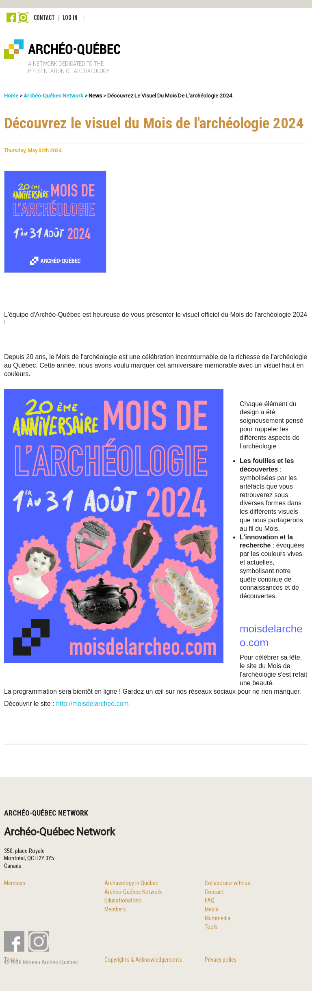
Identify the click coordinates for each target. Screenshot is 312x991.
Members (15, 883)
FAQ (209, 900)
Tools (211, 927)
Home (11, 95)
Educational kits (123, 900)
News (95, 95)
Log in (70, 17)
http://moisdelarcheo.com (92, 703)
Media (212, 909)
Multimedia (217, 918)
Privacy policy (220, 959)
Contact (44, 17)
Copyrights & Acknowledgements (143, 959)
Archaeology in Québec (131, 883)
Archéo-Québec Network (53, 95)
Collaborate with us (227, 883)
